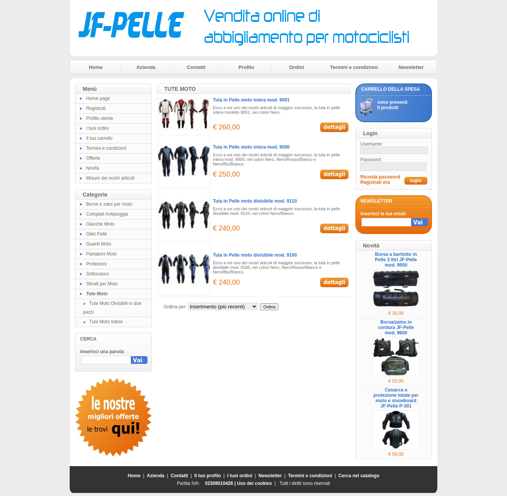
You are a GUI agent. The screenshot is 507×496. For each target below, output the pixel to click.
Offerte (93, 158)
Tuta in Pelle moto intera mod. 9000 (251, 147)
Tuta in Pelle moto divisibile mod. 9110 (255, 201)
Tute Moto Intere (106, 321)
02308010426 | (221, 483)
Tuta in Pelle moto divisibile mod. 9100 (255, 255)
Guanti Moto (98, 244)
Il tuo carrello (99, 138)
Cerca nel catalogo (359, 475)
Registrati (96, 108)
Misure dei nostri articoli (110, 178)
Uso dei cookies (254, 483)
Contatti (196, 67)
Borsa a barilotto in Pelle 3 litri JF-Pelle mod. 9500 (396, 260)
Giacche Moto (100, 224)
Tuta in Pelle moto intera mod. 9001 (251, 100)
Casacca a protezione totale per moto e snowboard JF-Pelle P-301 (396, 398)
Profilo (246, 67)
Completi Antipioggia (107, 214)
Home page (98, 98)
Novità (92, 168)
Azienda (145, 67)
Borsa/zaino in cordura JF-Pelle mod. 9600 (396, 327)
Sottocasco (97, 274)
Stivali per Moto (102, 283)
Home (96, 67)
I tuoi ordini (97, 128)
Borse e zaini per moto (109, 204)
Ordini (296, 67)
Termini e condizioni (354, 67)
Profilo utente (99, 118)
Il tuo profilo (208, 475)
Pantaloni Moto (101, 254)
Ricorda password (380, 177)
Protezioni (96, 264)
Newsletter (411, 67)
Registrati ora (375, 182)
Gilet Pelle (96, 234)
